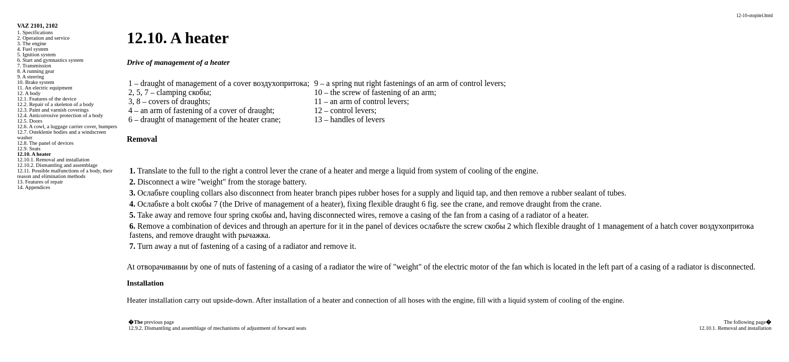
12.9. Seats (28, 148)
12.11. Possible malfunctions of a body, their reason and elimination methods (65, 173)
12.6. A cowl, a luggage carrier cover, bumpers (67, 126)
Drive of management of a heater (286, 204)
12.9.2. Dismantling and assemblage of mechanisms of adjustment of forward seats (217, 328)
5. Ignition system (36, 54)
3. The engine (31, 43)
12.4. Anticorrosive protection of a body (60, 115)
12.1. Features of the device (46, 99)
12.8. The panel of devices (45, 143)
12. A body (28, 93)
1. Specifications (35, 32)
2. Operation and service (43, 38)
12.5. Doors (29, 121)
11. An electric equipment (44, 87)
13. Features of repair (40, 182)
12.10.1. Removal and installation (53, 159)
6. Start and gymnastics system (50, 60)
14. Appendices (33, 187)
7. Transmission (34, 65)
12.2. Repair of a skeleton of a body (55, 104)
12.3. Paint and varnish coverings (53, 110)
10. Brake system (35, 82)
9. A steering (30, 76)
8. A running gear (35, 71)
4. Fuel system (32, 49)
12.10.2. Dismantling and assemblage (57, 165)
